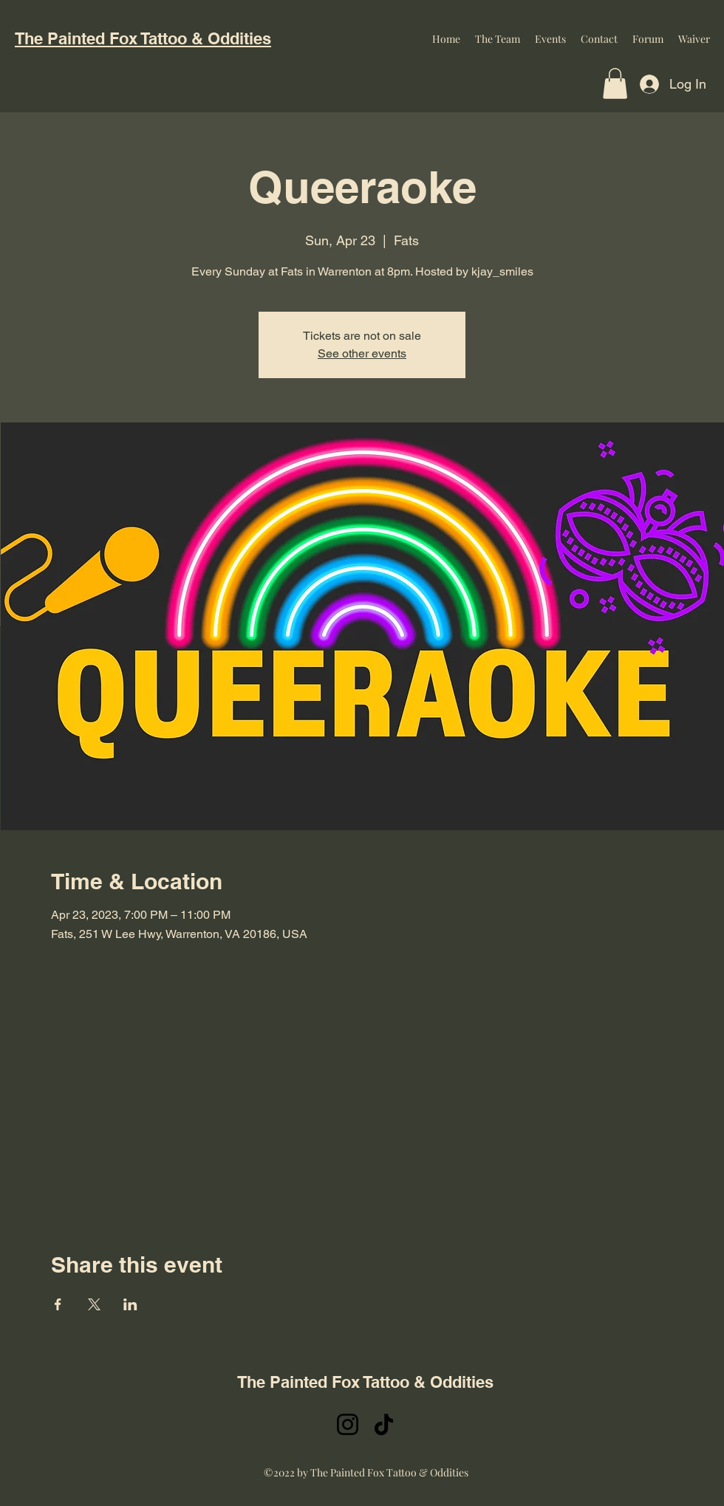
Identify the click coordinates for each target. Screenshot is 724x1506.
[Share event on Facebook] (58, 1304)
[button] (615, 83)
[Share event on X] (94, 1304)
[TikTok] (383, 1424)
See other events (362, 353)
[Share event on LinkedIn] (130, 1304)
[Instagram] (347, 1424)
